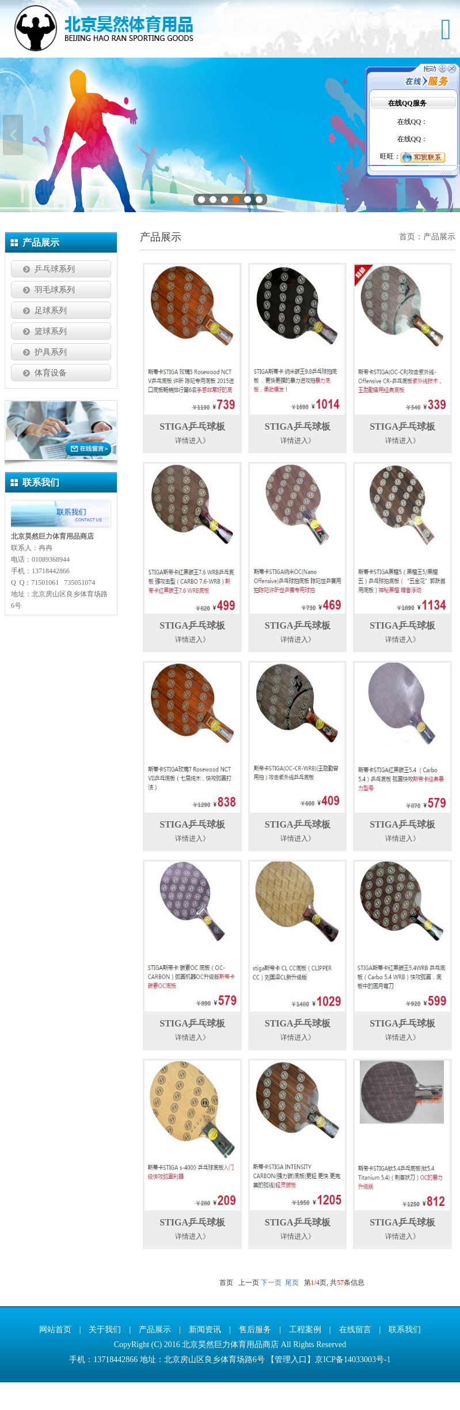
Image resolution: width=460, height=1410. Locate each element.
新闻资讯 (205, 1357)
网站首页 (55, 1357)
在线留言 (355, 1357)
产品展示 (439, 264)
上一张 (13, 149)
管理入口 (291, 1387)
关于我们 (105, 1357)
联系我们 (405, 1357)
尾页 (292, 1310)
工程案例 (305, 1357)
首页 (407, 264)
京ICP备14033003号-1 (352, 1387)
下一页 (271, 1310)
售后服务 (255, 1357)
